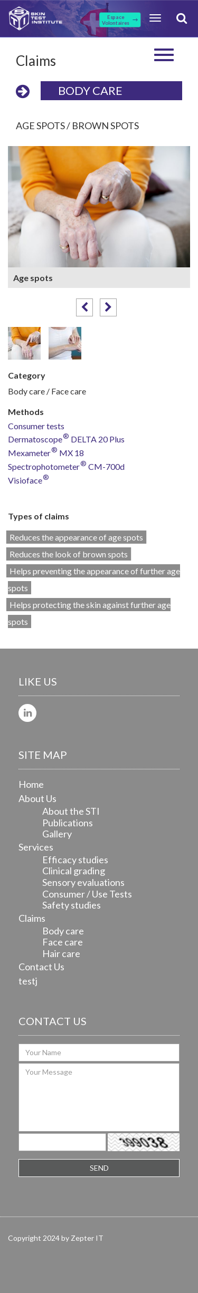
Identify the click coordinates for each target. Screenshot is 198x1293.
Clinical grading (73, 870)
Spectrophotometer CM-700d (66, 466)
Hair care (61, 953)
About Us (37, 798)
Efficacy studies (75, 859)
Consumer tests (36, 426)
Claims (31, 918)
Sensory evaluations (83, 882)
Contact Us (41, 966)
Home (31, 784)
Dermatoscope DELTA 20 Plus (66, 439)
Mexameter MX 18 (46, 453)
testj (27, 981)
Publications (67, 822)
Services (35, 847)
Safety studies (71, 905)
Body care (90, 90)
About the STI (71, 811)
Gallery (57, 834)
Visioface (28, 480)
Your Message (99, 1097)
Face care (62, 942)
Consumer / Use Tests (87, 894)
